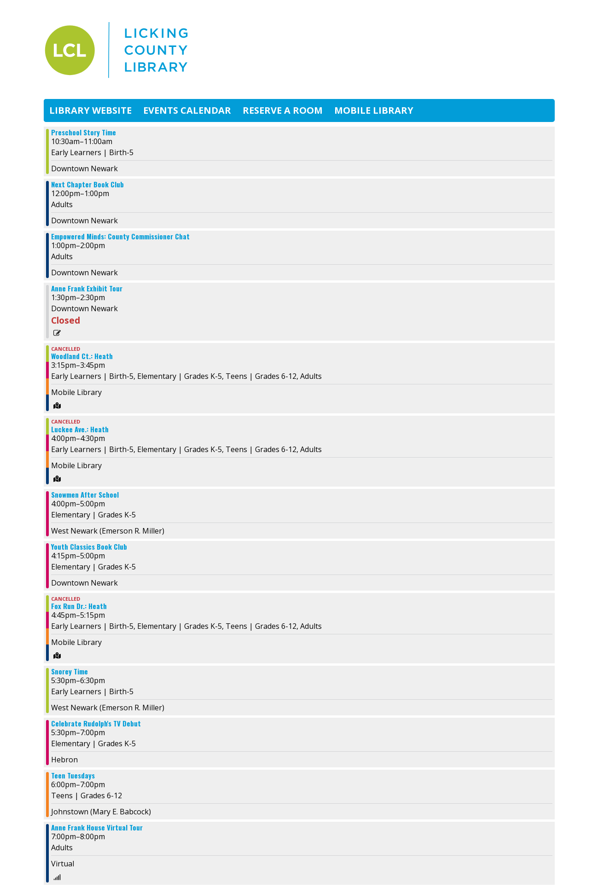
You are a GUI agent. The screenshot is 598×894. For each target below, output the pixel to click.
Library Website (90, 110)
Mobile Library (373, 110)
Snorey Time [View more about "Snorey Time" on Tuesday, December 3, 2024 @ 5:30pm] (69, 671)
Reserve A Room (283, 110)
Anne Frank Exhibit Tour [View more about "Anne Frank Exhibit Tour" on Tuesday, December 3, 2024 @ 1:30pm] (86, 288)
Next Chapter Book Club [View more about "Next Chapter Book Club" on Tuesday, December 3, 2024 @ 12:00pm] (87, 184)
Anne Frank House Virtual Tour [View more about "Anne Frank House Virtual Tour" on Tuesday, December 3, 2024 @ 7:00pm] (97, 827)
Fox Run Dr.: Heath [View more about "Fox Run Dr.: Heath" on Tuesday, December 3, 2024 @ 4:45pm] (79, 606)
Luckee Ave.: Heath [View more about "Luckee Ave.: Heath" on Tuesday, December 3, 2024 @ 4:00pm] (80, 429)
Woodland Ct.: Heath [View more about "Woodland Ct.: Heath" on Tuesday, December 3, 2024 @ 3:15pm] (82, 356)
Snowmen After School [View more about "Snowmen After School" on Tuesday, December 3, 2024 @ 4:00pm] (85, 494)
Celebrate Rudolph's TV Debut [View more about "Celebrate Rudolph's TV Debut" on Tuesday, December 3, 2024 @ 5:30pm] (96, 723)
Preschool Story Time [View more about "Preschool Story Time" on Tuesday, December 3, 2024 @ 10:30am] (83, 132)
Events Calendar (187, 110)
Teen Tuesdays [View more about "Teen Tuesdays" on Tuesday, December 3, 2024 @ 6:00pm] (73, 775)
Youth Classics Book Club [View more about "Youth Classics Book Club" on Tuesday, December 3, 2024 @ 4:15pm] (89, 546)
